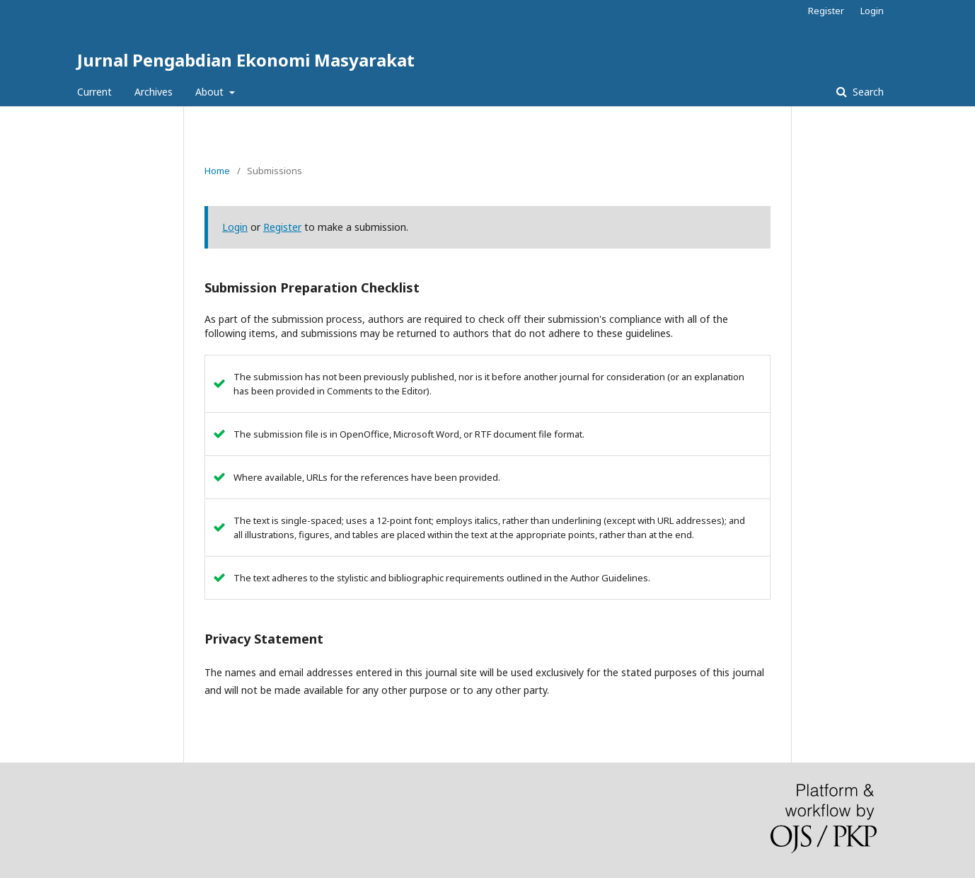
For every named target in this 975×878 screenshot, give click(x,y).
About (210, 91)
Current (94, 91)
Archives (153, 91)
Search (867, 91)
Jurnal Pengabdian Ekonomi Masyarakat (246, 60)
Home (217, 170)
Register (826, 10)
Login (872, 10)
